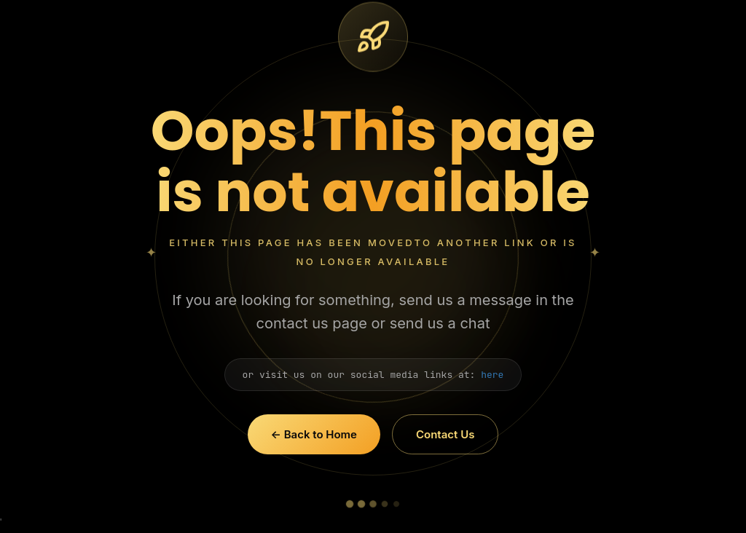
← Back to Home (314, 434)
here (492, 374)
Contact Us (445, 434)
